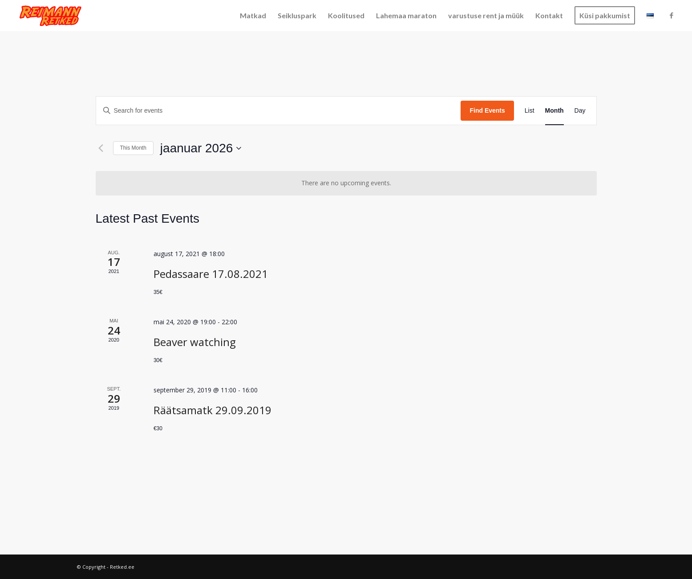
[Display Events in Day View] (580, 111)
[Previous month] (101, 148)
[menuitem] (253, 15)
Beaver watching (195, 341)
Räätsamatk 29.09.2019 (212, 410)
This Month (133, 148)
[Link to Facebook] (671, 15)
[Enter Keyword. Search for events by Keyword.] (278, 111)
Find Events (487, 110)
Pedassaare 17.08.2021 (211, 273)
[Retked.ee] (51, 15)
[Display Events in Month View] (554, 111)
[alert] (346, 183)
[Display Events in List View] (529, 111)
